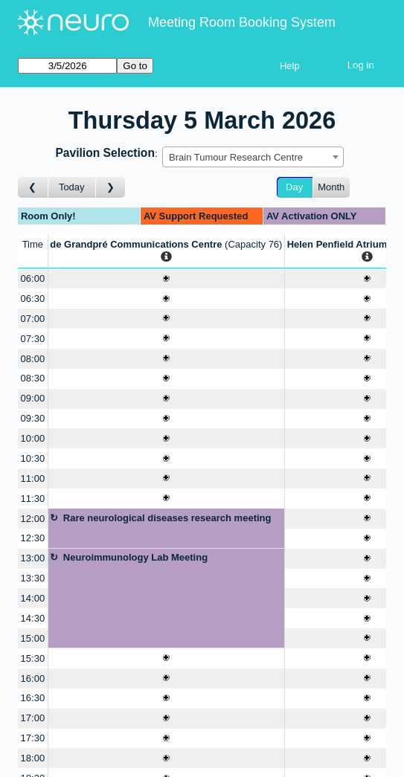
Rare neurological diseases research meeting (167, 517)
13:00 (33, 558)
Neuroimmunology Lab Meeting (135, 557)
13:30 (33, 578)
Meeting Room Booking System (242, 22)
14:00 (33, 598)
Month (331, 187)
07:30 (33, 338)
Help (290, 65)
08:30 (33, 378)
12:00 (33, 518)
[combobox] (253, 156)
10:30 (33, 458)
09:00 (33, 398)
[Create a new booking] (166, 278)
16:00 (33, 678)
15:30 (33, 658)
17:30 (33, 738)
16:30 (33, 697)
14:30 (33, 618)
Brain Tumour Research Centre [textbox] (236, 157)
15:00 (33, 638)
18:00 (33, 758)
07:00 (33, 318)
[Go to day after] (111, 188)
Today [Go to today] (72, 187)
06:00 (33, 278)
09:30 (33, 418)
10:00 (33, 438)
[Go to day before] (33, 188)
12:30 (33, 538)
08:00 (33, 358)
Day (294, 187)
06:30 (33, 298)
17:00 (33, 717)
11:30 (33, 498)
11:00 (33, 478)
